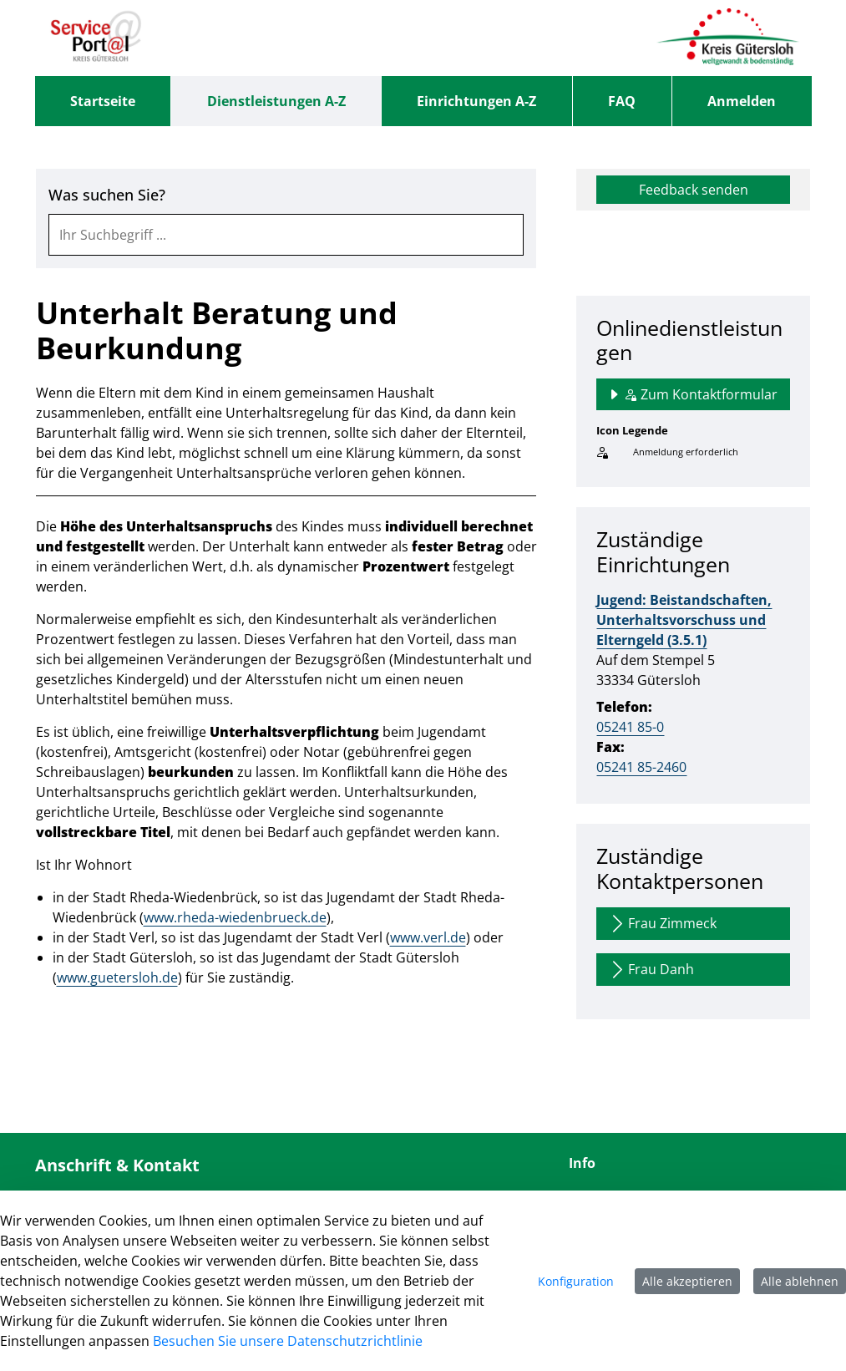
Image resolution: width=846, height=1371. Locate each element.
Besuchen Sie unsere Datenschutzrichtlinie (288, 1341)
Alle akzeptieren (687, 1281)
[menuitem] (103, 101)
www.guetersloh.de (117, 977)
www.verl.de (428, 937)
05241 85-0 (630, 727)
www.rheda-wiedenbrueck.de (235, 917)
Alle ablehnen (799, 1281)
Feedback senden (693, 189)
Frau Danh (650, 969)
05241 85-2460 (641, 767)
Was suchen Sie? (106, 195)
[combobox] (286, 235)
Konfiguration (576, 1281)
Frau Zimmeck (662, 923)
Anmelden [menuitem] (741, 101)
